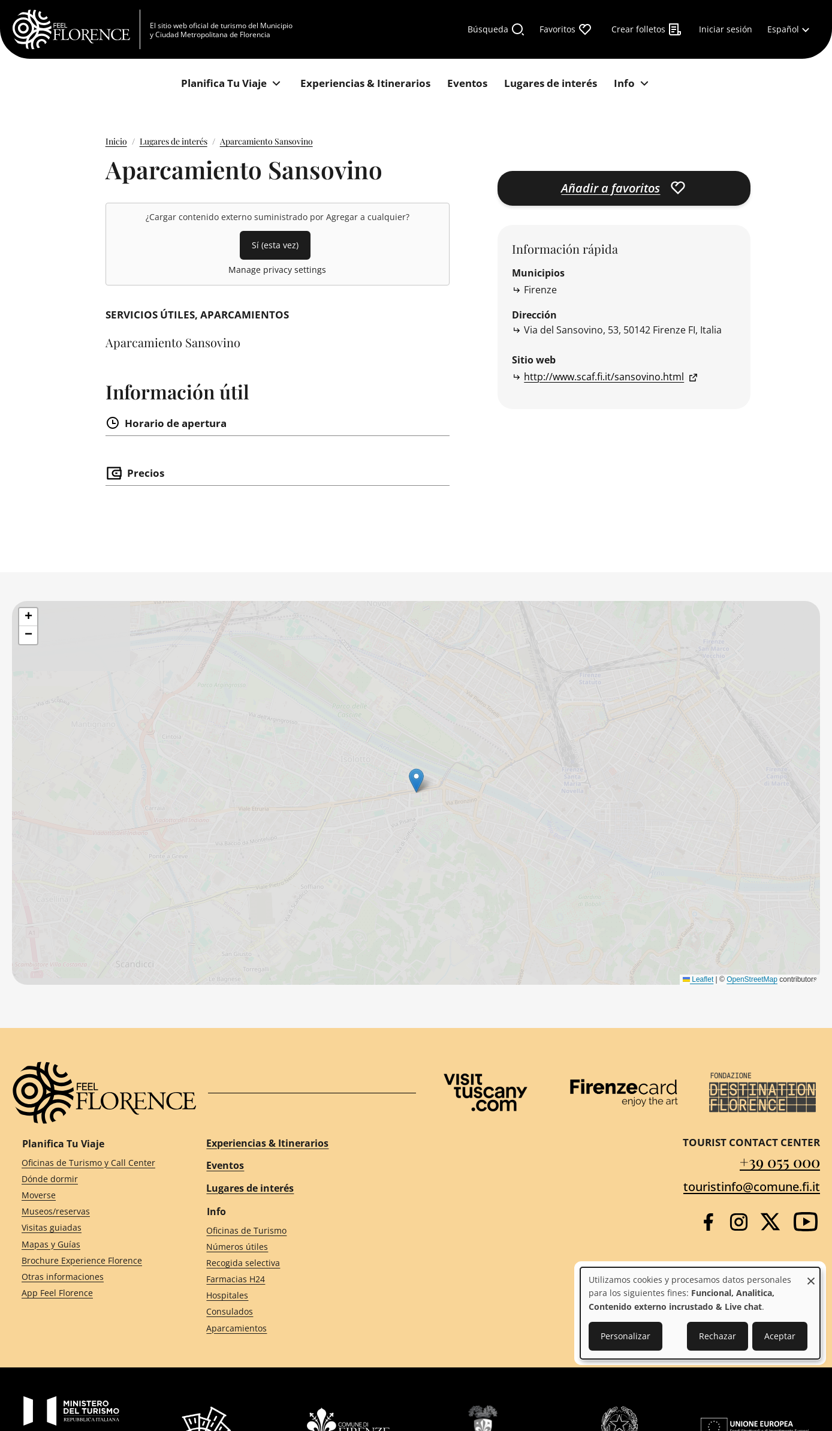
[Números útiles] (300, 1246)
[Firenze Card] (624, 1093)
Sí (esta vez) (275, 245)
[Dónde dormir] (92, 1179)
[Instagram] (738, 1221)
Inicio (116, 141)
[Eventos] (467, 83)
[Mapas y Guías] (92, 1244)
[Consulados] (300, 1312)
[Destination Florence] (762, 1092)
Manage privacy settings (277, 269)
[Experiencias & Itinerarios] (365, 83)
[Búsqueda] (496, 29)
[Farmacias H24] (300, 1279)
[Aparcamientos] (300, 1328)
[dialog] (700, 1313)
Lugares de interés (173, 141)
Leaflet (698, 979)
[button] (28, 617)
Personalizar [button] (625, 1336)
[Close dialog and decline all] (811, 1274)
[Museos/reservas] (92, 1212)
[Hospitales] (300, 1296)
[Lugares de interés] (550, 83)
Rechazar (717, 1336)
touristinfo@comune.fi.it (751, 1187)
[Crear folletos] (647, 29)
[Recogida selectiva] (300, 1263)
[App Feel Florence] (92, 1293)
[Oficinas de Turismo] (300, 1230)
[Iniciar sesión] (725, 29)
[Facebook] (708, 1221)
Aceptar (779, 1336)
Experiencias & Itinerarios (267, 1143)
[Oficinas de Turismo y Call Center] (92, 1163)
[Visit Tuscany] (485, 1092)
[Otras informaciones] (92, 1277)
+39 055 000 (780, 1161)
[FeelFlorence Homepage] (76, 29)
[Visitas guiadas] (92, 1228)
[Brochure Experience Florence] (92, 1260)
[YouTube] (805, 1221)
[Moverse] (92, 1196)
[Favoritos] (566, 29)
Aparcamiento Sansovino (266, 141)
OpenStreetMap (752, 979)
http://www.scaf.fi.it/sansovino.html (604, 376)
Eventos (225, 1165)
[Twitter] (770, 1221)
